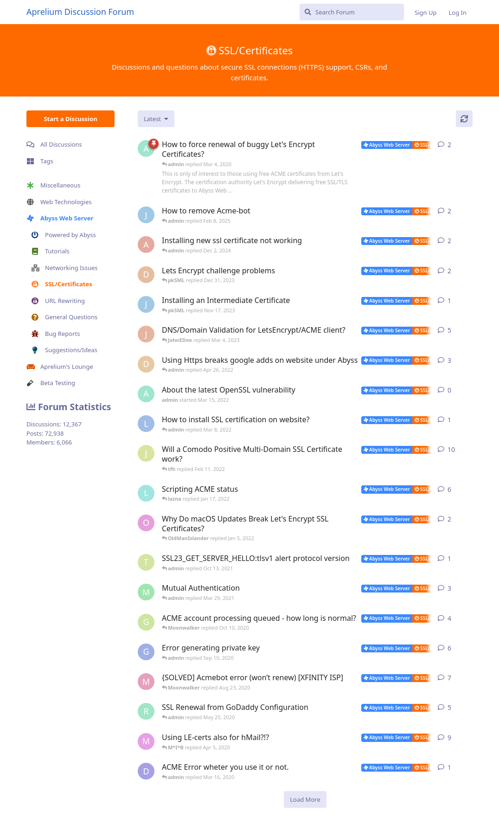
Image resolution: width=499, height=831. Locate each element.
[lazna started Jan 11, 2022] (146, 493)
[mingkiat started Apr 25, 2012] (146, 592)
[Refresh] (464, 118)
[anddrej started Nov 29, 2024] (146, 244)
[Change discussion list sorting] (156, 118)
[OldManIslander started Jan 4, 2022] (146, 523)
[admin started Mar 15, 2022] (146, 394)
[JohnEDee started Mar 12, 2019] (146, 334)
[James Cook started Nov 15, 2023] (146, 304)
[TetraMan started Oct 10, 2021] (146, 562)
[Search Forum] (352, 12)
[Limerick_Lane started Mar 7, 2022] (146, 423)
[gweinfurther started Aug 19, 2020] (146, 652)
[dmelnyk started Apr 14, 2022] (146, 364)
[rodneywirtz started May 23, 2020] (146, 711)
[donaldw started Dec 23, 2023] (146, 274)
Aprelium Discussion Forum (80, 11)
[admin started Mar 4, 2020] (146, 148)
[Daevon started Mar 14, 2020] (146, 771)
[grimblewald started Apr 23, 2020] (146, 622)
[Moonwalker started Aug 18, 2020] (146, 681)
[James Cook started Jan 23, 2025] (146, 214)
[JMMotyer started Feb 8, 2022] (146, 453)
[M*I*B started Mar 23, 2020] (146, 741)
